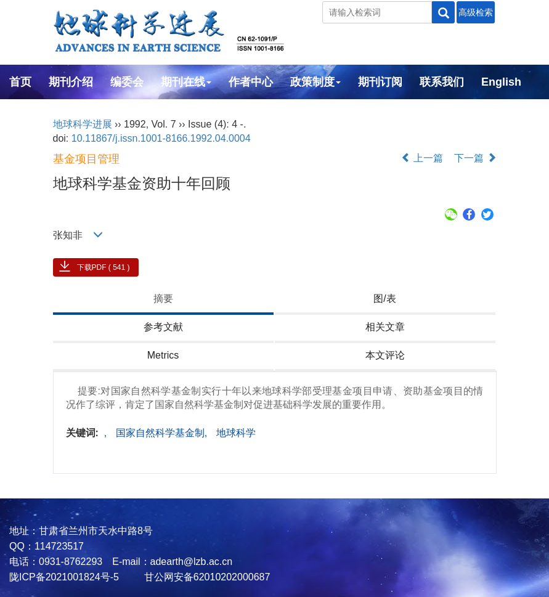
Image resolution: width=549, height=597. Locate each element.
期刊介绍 (71, 82)
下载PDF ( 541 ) (103, 267)
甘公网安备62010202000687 (205, 577)
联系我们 (442, 82)
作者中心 (251, 82)
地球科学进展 (82, 124)
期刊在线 (186, 82)
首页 (20, 82)
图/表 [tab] (384, 298)
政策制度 (315, 82)
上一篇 (422, 158)
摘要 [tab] (163, 298)
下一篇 (475, 158)
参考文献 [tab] (163, 327)
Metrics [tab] (163, 355)
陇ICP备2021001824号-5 (64, 577)
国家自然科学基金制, (163, 433)
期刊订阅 (380, 82)
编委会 (127, 82)
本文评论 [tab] (385, 355)
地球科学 (236, 433)
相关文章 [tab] (385, 327)
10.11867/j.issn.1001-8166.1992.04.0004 (161, 138)
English (501, 82)
